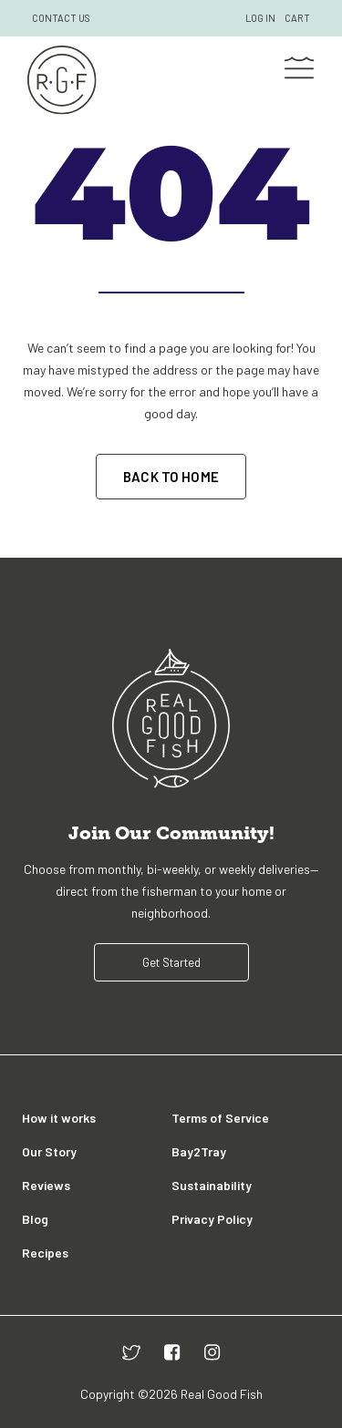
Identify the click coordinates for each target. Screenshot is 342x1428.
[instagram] (212, 1352)
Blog (35, 1219)
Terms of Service (220, 1117)
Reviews (46, 1185)
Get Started (171, 962)
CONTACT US (61, 18)
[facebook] (172, 1352)
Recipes (45, 1252)
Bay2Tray (198, 1151)
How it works (59, 1117)
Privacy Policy (212, 1219)
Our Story (49, 1151)
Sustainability (211, 1185)
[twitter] (131, 1352)
